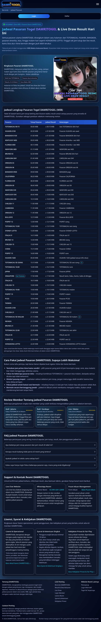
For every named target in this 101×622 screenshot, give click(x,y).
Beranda (5, 10)
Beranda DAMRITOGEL (62, 585)
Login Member (60, 593)
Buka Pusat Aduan (88, 490)
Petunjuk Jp (85, 585)
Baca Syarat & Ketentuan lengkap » (50, 566)
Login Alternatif (86, 587)
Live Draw (58, 590)
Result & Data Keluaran (62, 587)
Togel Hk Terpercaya (88, 590)
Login (34, 16)
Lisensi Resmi (59, 596)
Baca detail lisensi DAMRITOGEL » (18, 563)
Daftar (67, 16)
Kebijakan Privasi (60, 601)
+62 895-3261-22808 (56, 490)
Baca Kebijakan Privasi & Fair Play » (81, 572)
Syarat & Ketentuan (61, 598)
